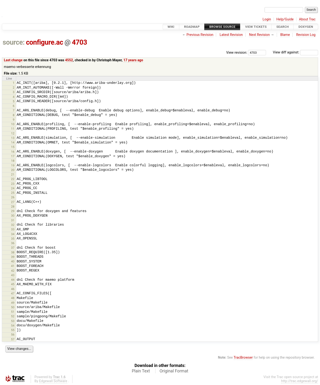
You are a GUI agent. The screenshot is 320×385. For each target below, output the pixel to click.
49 (13, 302)
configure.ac (44, 42)
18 (13, 160)
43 (13, 275)
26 (13, 197)
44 (13, 279)
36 (13, 243)
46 (13, 289)
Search (282, 27)
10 (13, 124)
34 (13, 234)
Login (266, 19)
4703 (79, 42)
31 (13, 220)
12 (13, 133)
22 (13, 179)
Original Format (174, 371)
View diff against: (295, 52)
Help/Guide (285, 19)
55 (13, 330)
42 (13, 270)
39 (13, 257)
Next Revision (259, 35)
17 (13, 156)
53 (13, 321)
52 (13, 316)
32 (13, 225)
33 (13, 229)
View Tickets (256, 27)
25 (13, 193)
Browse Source (222, 27)
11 (13, 128)
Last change (13, 60)
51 (13, 312)
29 (13, 211)
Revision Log (306, 35)
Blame (285, 35)
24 (13, 188)
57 (13, 339)
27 (13, 202)
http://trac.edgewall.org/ (299, 381)
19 (13, 165)
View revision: (236, 52)
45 (13, 284)
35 (13, 238)
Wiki (171, 27)
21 (13, 174)
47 (13, 293)
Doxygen (305, 27)
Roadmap (192, 27)
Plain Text (141, 371)
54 (13, 325)
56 (13, 334)
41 (13, 266)
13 (13, 138)
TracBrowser (243, 358)
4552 (69, 60)
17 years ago (133, 60)
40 (13, 261)
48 (13, 298)
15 (13, 147)
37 (13, 247)
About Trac (307, 19)
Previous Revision (200, 35)
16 (13, 151)
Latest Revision (231, 35)
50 (13, 307)
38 (13, 252)
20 (13, 170)
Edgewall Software (53, 381)
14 (13, 142)
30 (13, 215)
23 (13, 183)
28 (13, 206)
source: (14, 42)
